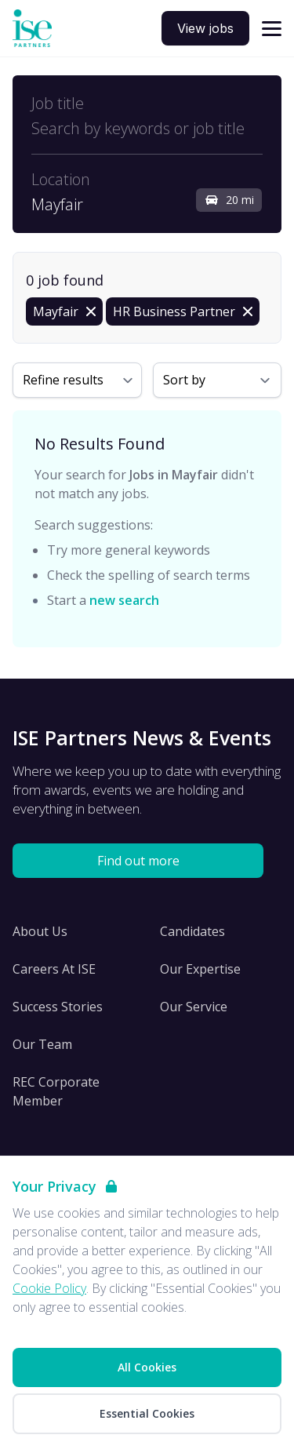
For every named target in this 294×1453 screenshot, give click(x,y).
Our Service (193, 1006)
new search (124, 600)
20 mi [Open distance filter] (229, 200)
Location (60, 179)
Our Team (42, 1044)
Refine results (63, 379)
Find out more (138, 860)
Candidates (192, 931)
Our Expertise (200, 969)
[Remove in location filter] (64, 311)
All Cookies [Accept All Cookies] (147, 1367)
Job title (57, 103)
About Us (40, 931)
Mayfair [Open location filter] (57, 204)
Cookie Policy (49, 1288)
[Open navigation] (272, 28)
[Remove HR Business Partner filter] (183, 311)
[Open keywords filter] (147, 128)
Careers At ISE (54, 969)
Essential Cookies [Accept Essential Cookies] (147, 1413)
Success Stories (58, 1006)
